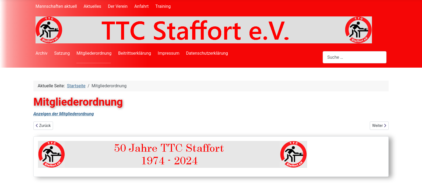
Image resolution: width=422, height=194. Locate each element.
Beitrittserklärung (134, 53)
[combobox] (354, 57)
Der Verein (118, 6)
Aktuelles (92, 6)
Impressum (169, 53)
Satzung (62, 53)
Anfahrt (141, 6)
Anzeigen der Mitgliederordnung (63, 113)
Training (163, 6)
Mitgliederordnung (93, 53)
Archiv (42, 53)
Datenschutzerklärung (207, 53)
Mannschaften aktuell (56, 6)
